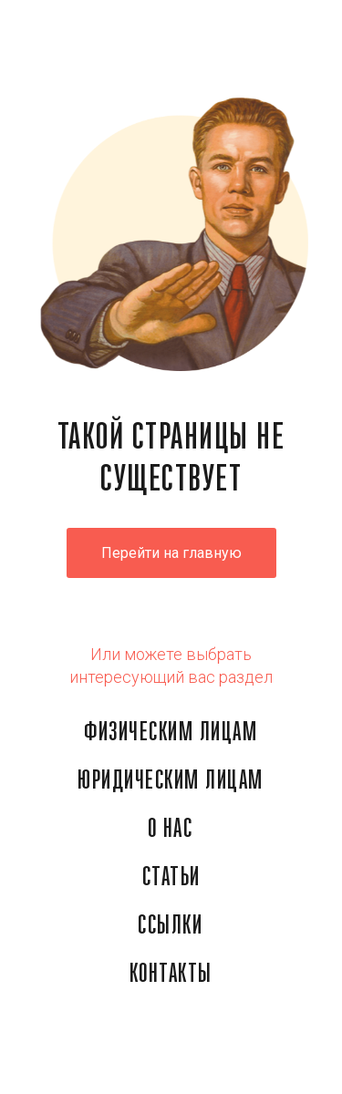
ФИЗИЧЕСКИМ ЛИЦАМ (170, 733)
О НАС (170, 829)
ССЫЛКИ (170, 926)
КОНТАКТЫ (171, 974)
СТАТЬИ (171, 878)
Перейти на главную (171, 553)
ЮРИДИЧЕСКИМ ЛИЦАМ (171, 781)
